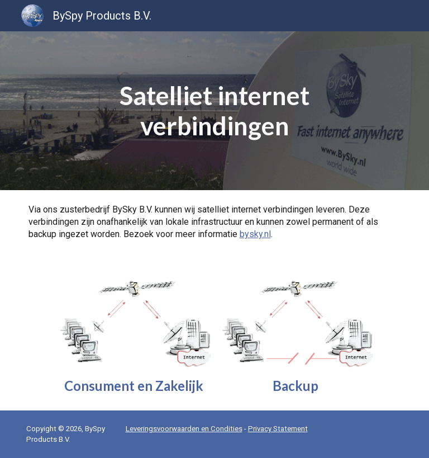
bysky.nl (255, 234)
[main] (215, 111)
